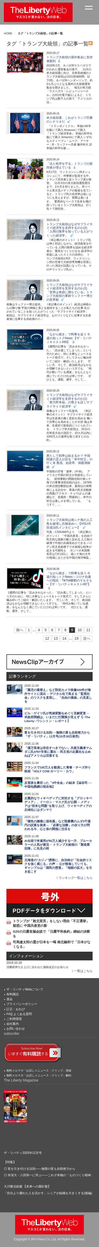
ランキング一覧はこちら (75, 878)
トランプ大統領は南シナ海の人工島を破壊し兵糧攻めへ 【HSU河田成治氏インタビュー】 (69, 523)
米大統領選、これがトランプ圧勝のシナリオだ (69, 119)
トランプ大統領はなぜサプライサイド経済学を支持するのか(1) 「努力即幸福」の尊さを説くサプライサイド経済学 (69, 400)
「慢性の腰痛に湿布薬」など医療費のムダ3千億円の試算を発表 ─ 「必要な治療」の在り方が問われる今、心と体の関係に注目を (57, 825)
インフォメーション (26, 956)
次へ (86, 638)
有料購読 (12, 994)
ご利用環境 (14, 1019)
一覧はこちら (82, 971)
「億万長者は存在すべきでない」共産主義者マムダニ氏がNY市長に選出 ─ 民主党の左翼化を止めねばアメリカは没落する (58, 751)
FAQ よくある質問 (19, 1014)
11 (88, 630)
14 (64, 638)
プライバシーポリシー (21, 1004)
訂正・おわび (15, 1009)
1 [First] (29, 630)
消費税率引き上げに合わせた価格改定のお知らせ (37, 967)
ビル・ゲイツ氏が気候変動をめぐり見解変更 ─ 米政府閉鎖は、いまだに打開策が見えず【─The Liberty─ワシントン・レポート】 (57, 717)
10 (80, 630)
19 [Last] (76, 638)
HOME (8, 33)
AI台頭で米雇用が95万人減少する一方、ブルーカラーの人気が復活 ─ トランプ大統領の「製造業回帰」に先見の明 (58, 844)
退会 (9, 999)
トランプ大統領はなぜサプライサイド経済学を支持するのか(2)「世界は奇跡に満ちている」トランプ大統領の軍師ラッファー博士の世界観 (69, 292)
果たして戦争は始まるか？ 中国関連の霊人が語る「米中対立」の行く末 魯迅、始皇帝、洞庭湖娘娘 (69, 461)
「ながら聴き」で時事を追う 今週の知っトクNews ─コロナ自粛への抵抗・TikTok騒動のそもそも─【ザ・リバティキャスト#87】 (69, 580)
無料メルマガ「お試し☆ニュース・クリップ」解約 (38, 1075)
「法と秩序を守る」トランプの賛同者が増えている (69, 165)
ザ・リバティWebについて (24, 989)
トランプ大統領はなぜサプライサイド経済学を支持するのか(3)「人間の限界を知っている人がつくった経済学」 (69, 229)
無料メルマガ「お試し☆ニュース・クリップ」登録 (38, 1070)
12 (47, 638)
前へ (19, 630)
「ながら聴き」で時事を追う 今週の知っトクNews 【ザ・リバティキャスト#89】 (69, 338)
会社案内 (12, 1024)
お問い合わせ (15, 1028)
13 (56, 638)
